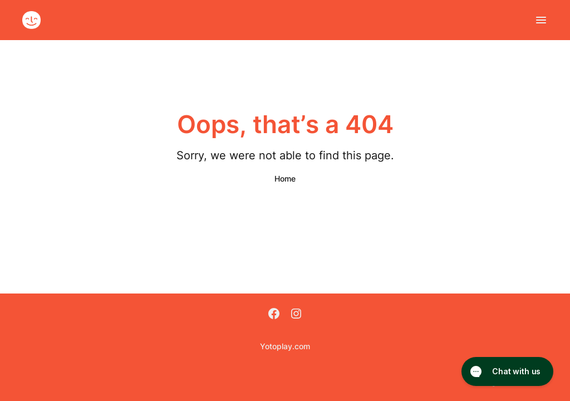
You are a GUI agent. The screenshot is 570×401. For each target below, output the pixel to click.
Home (285, 178)
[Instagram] (296, 314)
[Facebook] (274, 314)
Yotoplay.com (285, 346)
